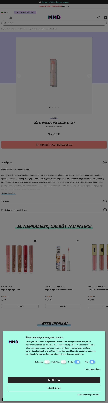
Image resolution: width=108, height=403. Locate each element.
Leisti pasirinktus (92, 369)
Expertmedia (93, 395)
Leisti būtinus (54, 388)
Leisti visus (54, 380)
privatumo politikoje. (74, 354)
